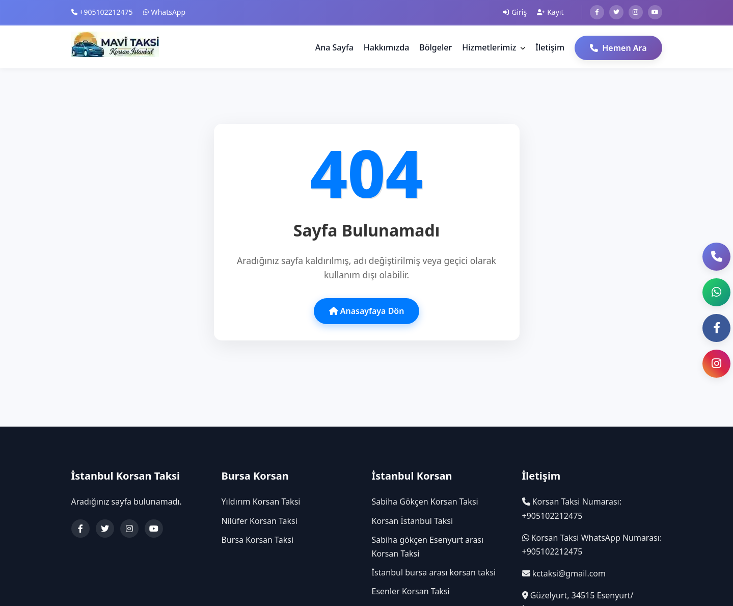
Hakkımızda (387, 47)
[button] (716, 292)
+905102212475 (102, 12)
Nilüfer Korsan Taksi (259, 520)
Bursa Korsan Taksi (258, 539)
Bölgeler (435, 47)
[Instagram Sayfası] (716, 364)
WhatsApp (164, 12)
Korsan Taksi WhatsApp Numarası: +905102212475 (592, 544)
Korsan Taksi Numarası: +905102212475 (571, 508)
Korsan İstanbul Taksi (412, 520)
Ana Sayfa (334, 47)
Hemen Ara (618, 48)
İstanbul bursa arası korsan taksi (434, 572)
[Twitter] (616, 12)
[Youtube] (655, 12)
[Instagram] (636, 12)
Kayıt (550, 12)
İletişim (549, 47)
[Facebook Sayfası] (716, 328)
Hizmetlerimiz (493, 47)
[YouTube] (154, 528)
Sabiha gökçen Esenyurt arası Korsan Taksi (428, 546)
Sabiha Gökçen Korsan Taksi (425, 501)
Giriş (515, 12)
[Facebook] (597, 12)
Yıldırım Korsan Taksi (261, 501)
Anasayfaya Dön (366, 311)
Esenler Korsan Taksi (411, 591)
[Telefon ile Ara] (716, 257)
